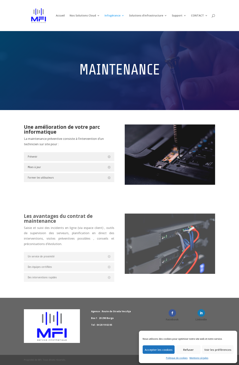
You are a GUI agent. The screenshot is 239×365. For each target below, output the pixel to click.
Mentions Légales (199, 358)
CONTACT (197, 15)
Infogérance (112, 15)
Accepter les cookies (159, 350)
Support (177, 15)
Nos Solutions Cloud (83, 15)
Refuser (188, 350)
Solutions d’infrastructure (146, 15)
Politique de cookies (177, 358)
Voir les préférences (217, 350)
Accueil (60, 15)
